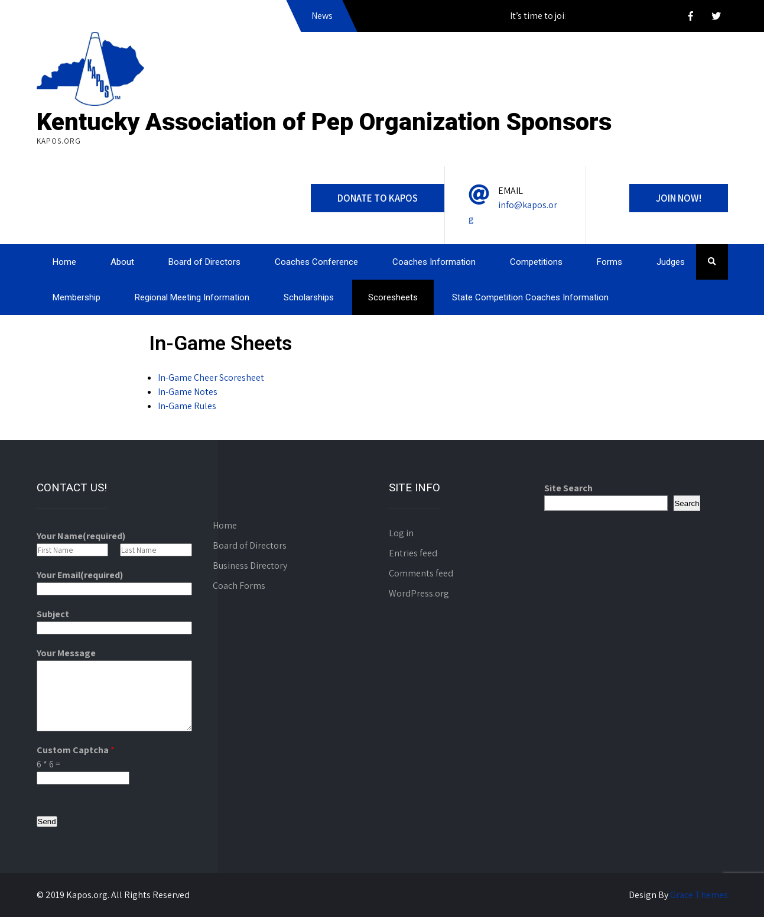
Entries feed (413, 553)
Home (64, 262)
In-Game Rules (187, 406)
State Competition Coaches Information (530, 297)
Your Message (66, 653)
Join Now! (678, 198)
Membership (76, 297)
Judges (670, 262)
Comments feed (421, 573)
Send (47, 821)
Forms (609, 262)
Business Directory (250, 565)
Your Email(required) (80, 575)
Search (686, 503)
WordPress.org (419, 593)
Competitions (536, 262)
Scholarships (309, 297)
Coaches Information (434, 262)
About (122, 262)
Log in (401, 533)
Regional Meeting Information (192, 297)
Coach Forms (239, 585)
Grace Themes (699, 895)
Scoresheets (393, 297)
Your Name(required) (81, 536)
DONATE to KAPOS (377, 198)
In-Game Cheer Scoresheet (211, 377)
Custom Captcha (76, 750)
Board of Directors (204, 262)
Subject (53, 614)
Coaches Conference (316, 262)
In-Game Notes (187, 391)
